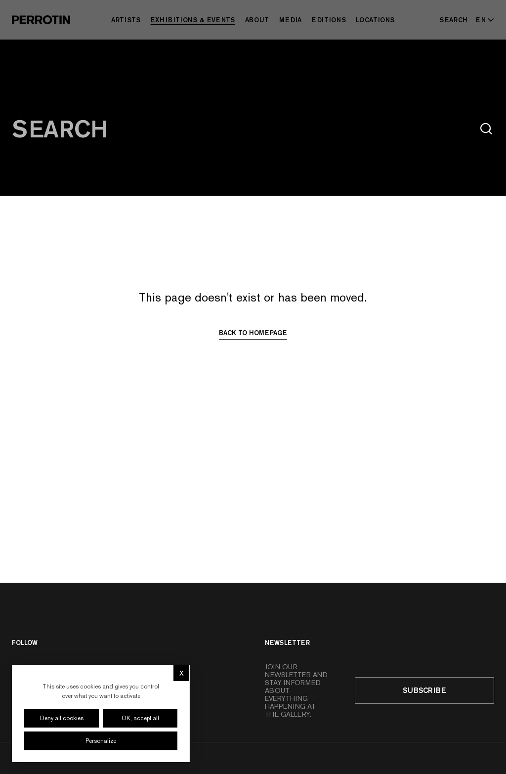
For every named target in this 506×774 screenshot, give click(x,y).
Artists (126, 20)
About (257, 20)
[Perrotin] (41, 19)
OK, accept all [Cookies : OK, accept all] (140, 718)
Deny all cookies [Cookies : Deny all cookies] (62, 718)
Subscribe (424, 690)
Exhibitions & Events (193, 20)
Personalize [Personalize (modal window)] (100, 741)
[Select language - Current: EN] (483, 19)
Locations (375, 20)
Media (290, 20)
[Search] (454, 19)
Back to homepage (253, 333)
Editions (329, 20)
